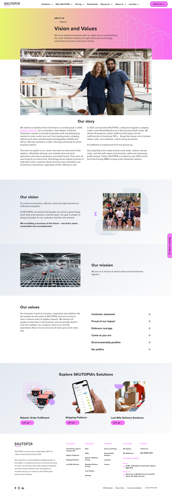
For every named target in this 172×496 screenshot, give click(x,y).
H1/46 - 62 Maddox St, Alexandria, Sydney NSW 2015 (140, 467)
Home (56, 22)
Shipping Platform (72, 460)
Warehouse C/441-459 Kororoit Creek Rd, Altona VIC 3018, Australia (140, 475)
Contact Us (144, 449)
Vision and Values (110, 449)
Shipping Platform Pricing (91, 465)
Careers (107, 464)
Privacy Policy (120, 488)
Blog (86, 449)
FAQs (87, 453)
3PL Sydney (127, 449)
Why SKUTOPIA (63, 4)
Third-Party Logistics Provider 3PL (73, 450)
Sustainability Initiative (109, 454)
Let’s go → (27, 422)
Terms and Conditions (134, 488)
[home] (12, 4)
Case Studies (89, 471)
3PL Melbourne (128, 453)
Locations (107, 460)
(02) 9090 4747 (146, 453)
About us (119, 4)
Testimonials (92, 4)
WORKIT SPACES (28, 130)
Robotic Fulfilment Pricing (91, 459)
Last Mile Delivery (72, 464)
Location (133, 4)
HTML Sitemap (108, 488)
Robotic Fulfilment (72, 455)
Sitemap (88, 475)
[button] (48, 4)
